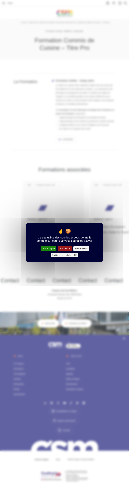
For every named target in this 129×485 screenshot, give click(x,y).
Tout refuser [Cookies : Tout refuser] (64, 248)
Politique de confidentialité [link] (64, 255)
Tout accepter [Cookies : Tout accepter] (48, 248)
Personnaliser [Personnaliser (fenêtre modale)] (81, 248)
